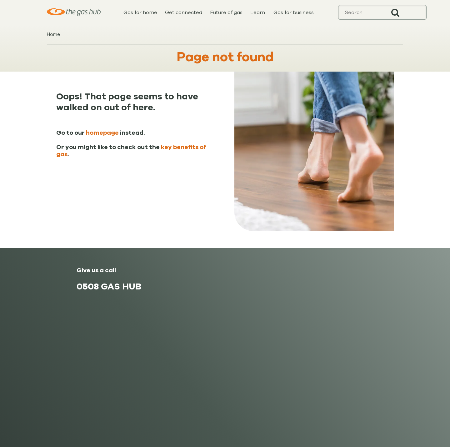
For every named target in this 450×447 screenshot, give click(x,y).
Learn (257, 12)
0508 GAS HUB (109, 286)
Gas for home (140, 12)
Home (53, 34)
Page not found (225, 57)
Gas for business (293, 12)
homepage (102, 133)
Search (395, 12)
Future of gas (226, 12)
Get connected (183, 12)
